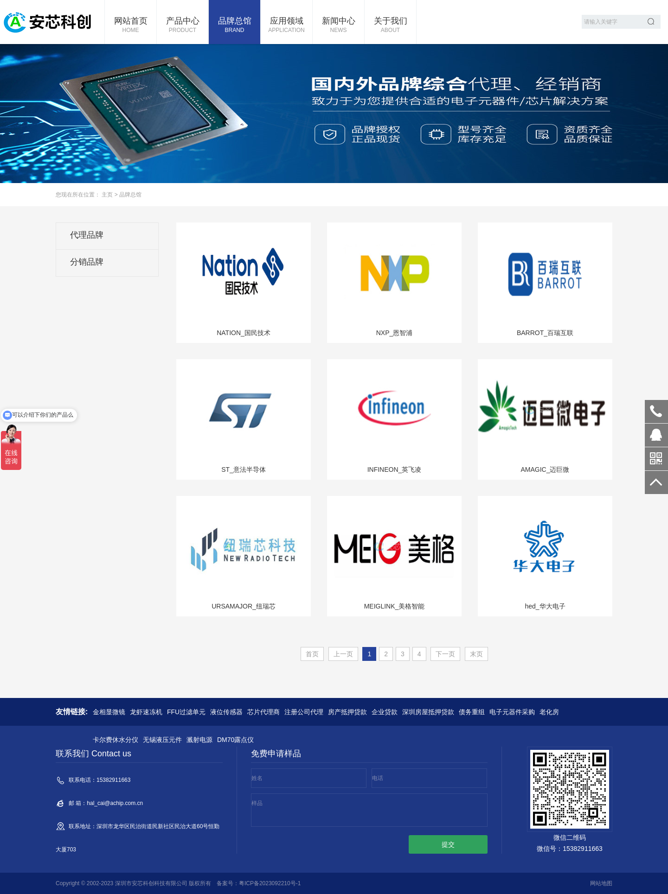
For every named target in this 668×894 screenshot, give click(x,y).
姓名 (257, 778)
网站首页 (130, 25)
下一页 (445, 654)
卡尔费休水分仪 (115, 739)
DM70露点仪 (235, 739)
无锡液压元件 (162, 739)
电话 (377, 778)
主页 (107, 194)
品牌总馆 (234, 25)
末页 (476, 654)
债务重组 (472, 712)
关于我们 (390, 25)
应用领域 (286, 25)
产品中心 (182, 25)
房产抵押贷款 (347, 712)
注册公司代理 (303, 712)
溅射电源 (199, 739)
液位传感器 (226, 712)
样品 (257, 803)
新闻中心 (338, 25)
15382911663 (656, 411)
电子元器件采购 (512, 712)
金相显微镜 (109, 712)
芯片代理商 (263, 712)
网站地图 (601, 883)
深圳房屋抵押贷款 (428, 712)
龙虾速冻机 (146, 712)
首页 (312, 654)
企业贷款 (385, 712)
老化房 (549, 712)
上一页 (343, 654)
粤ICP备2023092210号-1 (270, 883)
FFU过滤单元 (186, 712)
